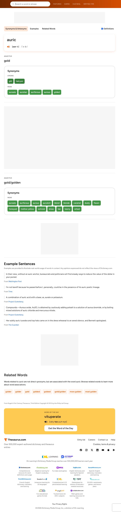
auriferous (35, 92)
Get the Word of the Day (60, 428)
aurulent (46, 203)
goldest (36, 391)
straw (51, 209)
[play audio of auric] (8, 46)
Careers (91, 440)
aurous (47, 92)
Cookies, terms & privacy (104, 444)
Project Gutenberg (15, 302)
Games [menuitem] (67, 4)
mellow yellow (27, 209)
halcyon (19, 81)
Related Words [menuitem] (48, 28)
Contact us (103, 440)
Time (10, 291)
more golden (75, 391)
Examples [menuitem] (34, 28)
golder (8, 391)
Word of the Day (51, 412)
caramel (77, 203)
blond (56, 203)
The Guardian (13, 325)
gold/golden (60, 391)
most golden (91, 391)
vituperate (52, 416)
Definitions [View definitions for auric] (109, 28)
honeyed (13, 209)
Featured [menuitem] (57, 4)
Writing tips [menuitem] (89, 4)
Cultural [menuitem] (77, 4)
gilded (57, 92)
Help (113, 440)
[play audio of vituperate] (45, 421)
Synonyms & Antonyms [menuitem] (15, 28)
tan (59, 209)
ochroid (41, 209)
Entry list (81, 440)
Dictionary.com (115, 3)
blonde (66, 203)
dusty (87, 203)
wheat (77, 209)
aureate (12, 92)
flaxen (96, 203)
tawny (67, 209)
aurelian (23, 92)
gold (27, 391)
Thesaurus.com (5, 4)
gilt (10, 81)
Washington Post (15, 281)
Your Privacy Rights (59, 504)
